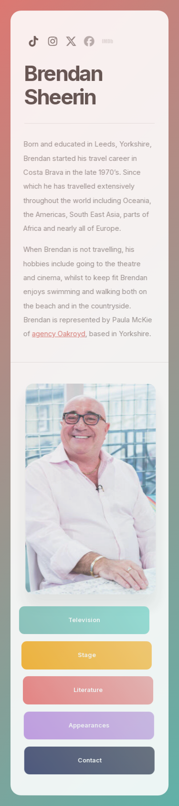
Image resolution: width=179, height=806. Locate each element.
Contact (89, 760)
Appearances (88, 724)
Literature (87, 689)
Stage (85, 654)
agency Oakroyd (57, 333)
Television (81, 620)
